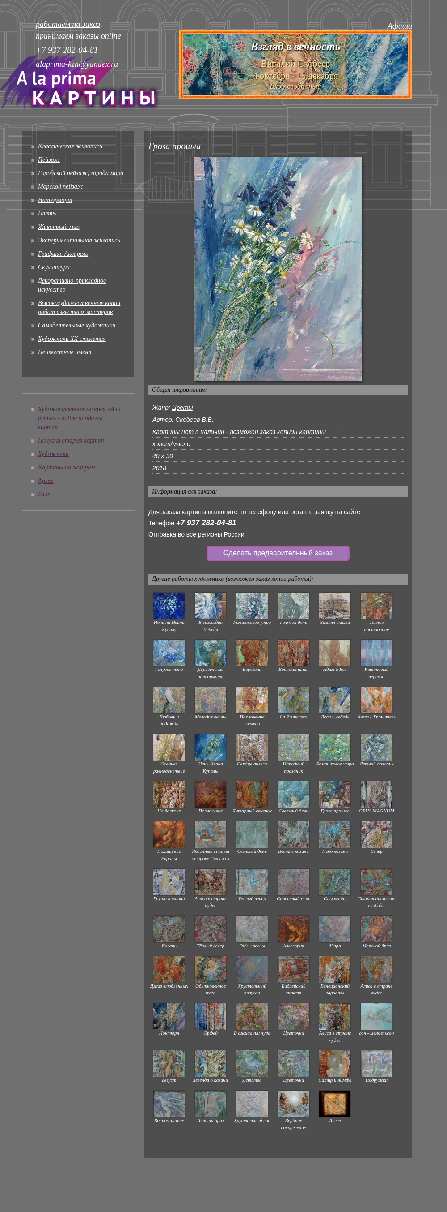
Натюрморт (55, 200)
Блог (44, 494)
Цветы (47, 213)
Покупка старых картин (71, 440)
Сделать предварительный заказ (278, 553)
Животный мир (59, 226)
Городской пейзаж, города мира (80, 173)
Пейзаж (49, 159)
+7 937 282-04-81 (206, 523)
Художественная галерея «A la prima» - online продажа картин (79, 418)
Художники (53, 454)
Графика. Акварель (63, 253)
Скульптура (54, 267)
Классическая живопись (70, 146)
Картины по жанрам (66, 467)
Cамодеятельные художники (76, 325)
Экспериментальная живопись (79, 240)
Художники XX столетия (72, 338)
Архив (46, 480)
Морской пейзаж (60, 186)
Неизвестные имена (64, 352)
